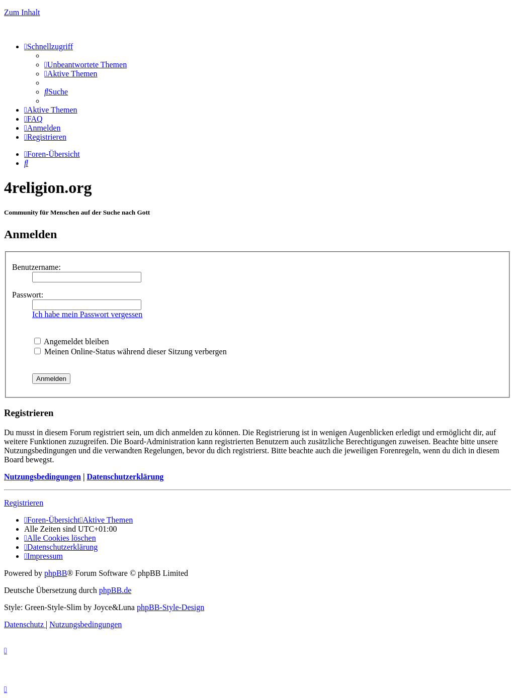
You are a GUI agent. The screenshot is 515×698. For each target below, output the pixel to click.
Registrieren (23, 502)
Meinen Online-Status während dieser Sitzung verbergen (130, 351)
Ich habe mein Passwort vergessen (87, 314)
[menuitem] (85, 64)
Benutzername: (36, 267)
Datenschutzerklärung (125, 476)
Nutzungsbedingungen (42, 476)
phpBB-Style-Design (170, 607)
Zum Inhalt (22, 12)
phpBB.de (115, 590)
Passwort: (27, 294)
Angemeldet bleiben (71, 341)
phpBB (55, 573)
